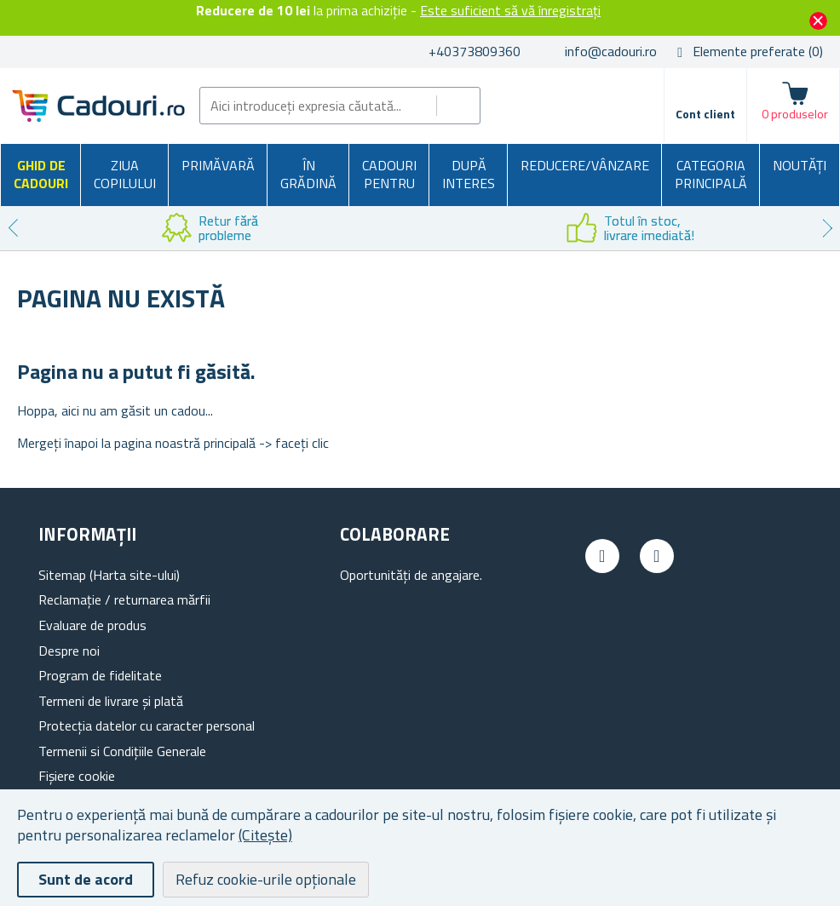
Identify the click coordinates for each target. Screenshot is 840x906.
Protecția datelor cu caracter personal (146, 725)
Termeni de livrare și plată (110, 701)
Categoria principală (711, 174)
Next (827, 228)
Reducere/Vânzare (585, 165)
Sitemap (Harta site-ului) (109, 575)
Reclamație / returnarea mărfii (124, 599)
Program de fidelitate (100, 675)
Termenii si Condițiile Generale (122, 751)
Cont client (705, 114)
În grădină (308, 174)
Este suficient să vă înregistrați (510, 10)
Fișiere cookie (76, 776)
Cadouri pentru (389, 174)
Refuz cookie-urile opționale (265, 879)
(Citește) (265, 834)
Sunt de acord (85, 879)
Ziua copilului (125, 174)
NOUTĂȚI (799, 165)
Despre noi (69, 650)
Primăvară (218, 165)
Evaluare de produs (92, 625)
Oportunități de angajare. (411, 575)
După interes (468, 174)
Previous (13, 228)
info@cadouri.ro (611, 51)
